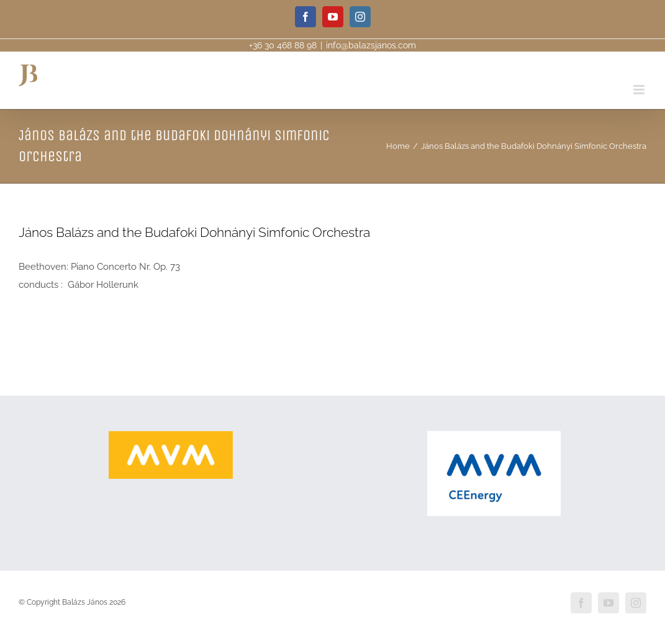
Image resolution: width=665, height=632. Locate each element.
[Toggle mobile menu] (639, 89)
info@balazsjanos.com (371, 45)
